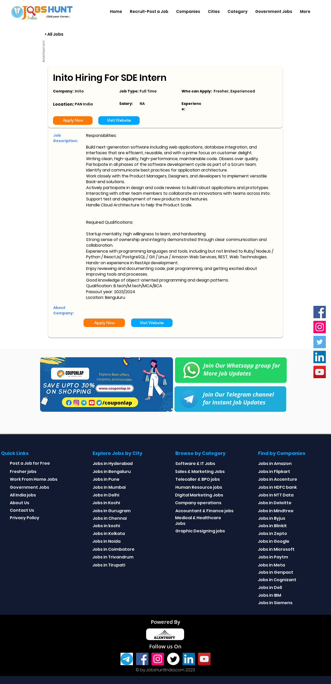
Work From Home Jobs (33, 479)
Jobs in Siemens (275, 603)
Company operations (198, 503)
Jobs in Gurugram (111, 511)
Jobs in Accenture (277, 479)
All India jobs (23, 495)
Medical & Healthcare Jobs (198, 520)
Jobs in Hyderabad (113, 464)
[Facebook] (319, 312)
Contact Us (22, 510)
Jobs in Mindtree (276, 511)
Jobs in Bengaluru (112, 472)
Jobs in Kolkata (109, 534)
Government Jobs (29, 487)
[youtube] (319, 372)
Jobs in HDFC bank (277, 487)
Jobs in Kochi (106, 503)
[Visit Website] (119, 120)
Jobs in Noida (106, 541)
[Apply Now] (73, 120)
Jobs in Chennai (110, 518)
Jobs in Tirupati (108, 565)
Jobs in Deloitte (274, 503)
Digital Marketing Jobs (199, 495)
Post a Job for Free (30, 463)
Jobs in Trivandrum (112, 557)
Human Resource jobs (198, 487)
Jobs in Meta (271, 565)
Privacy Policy (24, 518)
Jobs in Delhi (106, 495)
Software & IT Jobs (195, 464)
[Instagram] (319, 327)
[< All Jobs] (73, 34)
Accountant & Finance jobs (204, 511)
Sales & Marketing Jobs (200, 472)
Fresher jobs (23, 472)
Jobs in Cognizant (277, 580)
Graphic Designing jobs (200, 531)
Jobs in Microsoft (276, 549)
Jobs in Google (273, 541)
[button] (188, 11)
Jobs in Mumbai (109, 487)
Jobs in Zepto (272, 534)
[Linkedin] (319, 357)
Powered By (165, 621)
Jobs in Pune (106, 479)
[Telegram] (127, 659)
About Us (19, 503)
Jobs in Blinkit (272, 526)
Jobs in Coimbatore (113, 549)
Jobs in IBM (269, 595)
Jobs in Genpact (275, 572)
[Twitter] (319, 342)
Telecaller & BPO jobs (197, 479)
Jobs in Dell (270, 587)
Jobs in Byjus (271, 518)
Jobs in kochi (106, 526)
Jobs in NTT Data (276, 495)
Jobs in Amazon (275, 464)
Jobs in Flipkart (274, 472)
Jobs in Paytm (273, 557)
